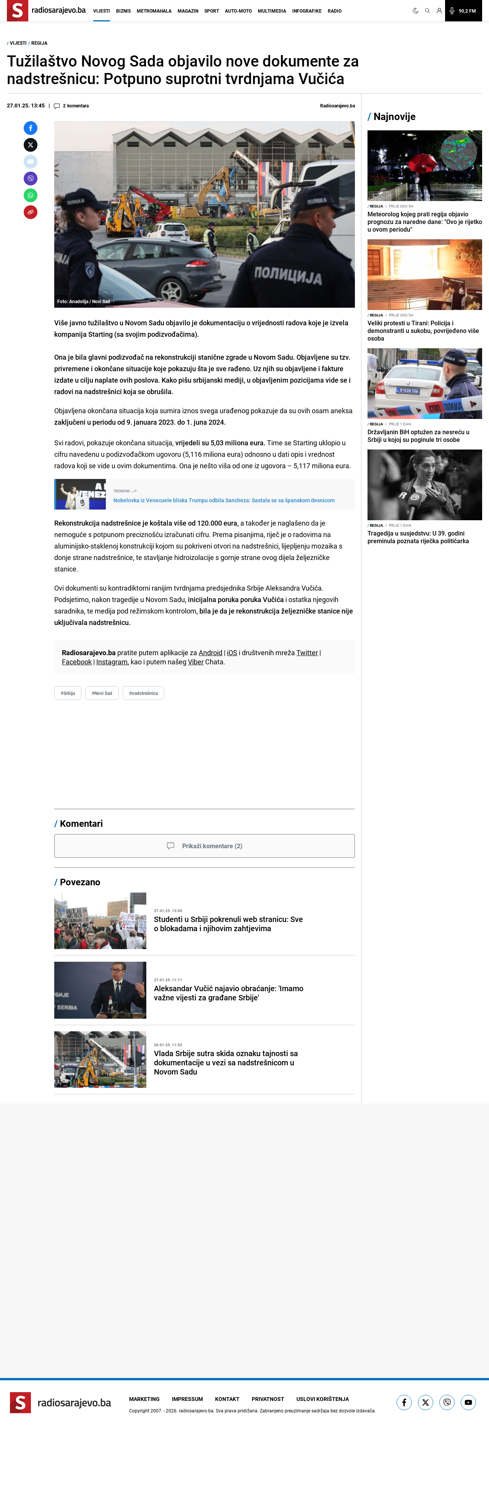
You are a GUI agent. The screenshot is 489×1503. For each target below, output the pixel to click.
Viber (196, 661)
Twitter (307, 652)
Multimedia (272, 11)
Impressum (187, 1398)
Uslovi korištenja (322, 1398)
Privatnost (268, 1398)
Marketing (144, 1398)
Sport (211, 11)
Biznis (123, 11)
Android (210, 652)
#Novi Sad (102, 693)
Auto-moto (238, 11)
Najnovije (395, 116)
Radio (335, 11)
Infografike (307, 11)
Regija (39, 43)
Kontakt (227, 1398)
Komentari (81, 823)
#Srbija (68, 693)
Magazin (188, 11)
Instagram (112, 661)
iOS (232, 652)
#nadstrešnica (143, 693)
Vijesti (101, 11)
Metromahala (154, 11)
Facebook (77, 661)
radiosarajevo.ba (196, 1410)
